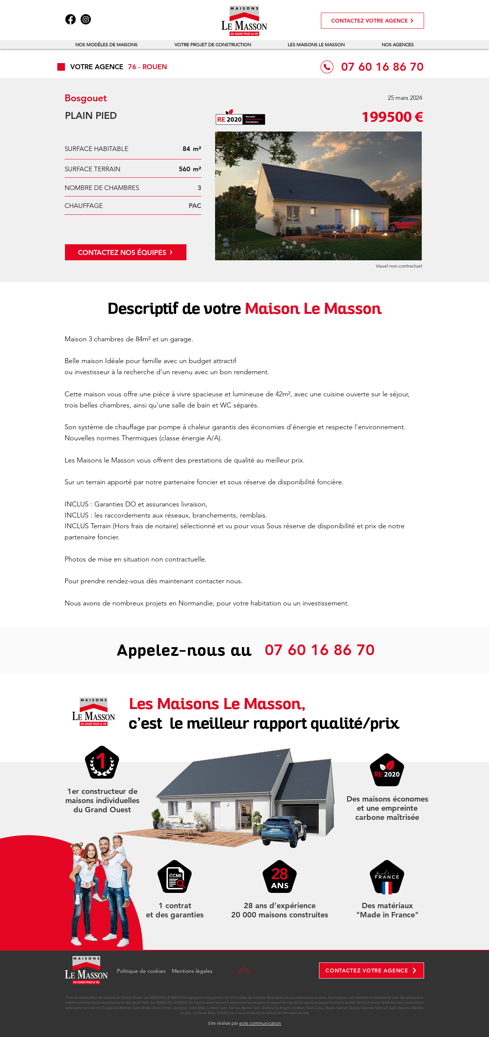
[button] (106, 44)
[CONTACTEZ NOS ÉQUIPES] (125, 252)
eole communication (260, 1023)
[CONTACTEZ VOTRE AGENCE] (372, 21)
